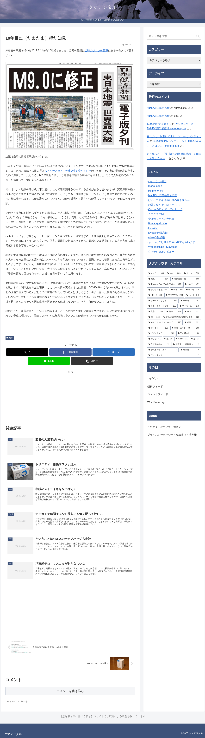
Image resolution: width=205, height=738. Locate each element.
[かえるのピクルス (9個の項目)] (163, 349)
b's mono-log (155, 190)
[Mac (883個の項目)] (174, 273)
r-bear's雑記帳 (156, 237)
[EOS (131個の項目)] (192, 311)
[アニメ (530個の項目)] (192, 273)
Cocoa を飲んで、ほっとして (165, 209)
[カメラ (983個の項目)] (156, 273)
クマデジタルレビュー (161, 251)
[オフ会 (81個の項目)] (154, 339)
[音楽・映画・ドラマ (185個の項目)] (162, 306)
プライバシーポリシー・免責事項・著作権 (172, 434)
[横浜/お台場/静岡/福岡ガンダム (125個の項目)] (181, 317)
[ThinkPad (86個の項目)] (188, 333)
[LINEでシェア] (49, 361)
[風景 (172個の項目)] (156, 311)
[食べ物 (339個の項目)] (193, 289)
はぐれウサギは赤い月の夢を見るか (169, 200)
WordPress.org (156, 402)
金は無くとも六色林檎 (161, 218)
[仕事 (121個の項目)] (192, 322)
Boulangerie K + (157, 223)
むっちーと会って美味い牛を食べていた (67, 170)
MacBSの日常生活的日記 (162, 195)
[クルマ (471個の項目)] (192, 284)
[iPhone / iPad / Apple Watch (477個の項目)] (165, 284)
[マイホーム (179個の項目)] (189, 306)
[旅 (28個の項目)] (168, 339)
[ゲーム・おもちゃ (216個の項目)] (163, 300)
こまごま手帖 (156, 214)
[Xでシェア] (27, 352)
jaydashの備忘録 (158, 232)
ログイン (152, 378)
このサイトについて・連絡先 (164, 427)
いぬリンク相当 (157, 181)
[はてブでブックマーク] (114, 352)
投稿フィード (155, 386)
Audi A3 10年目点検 (158, 108)
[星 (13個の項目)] (195, 339)
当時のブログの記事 (96, 50)
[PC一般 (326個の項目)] (155, 295)
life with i (153, 228)
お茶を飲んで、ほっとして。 (165, 204)
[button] (92, 361)
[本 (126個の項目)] (154, 317)
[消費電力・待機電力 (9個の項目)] (186, 344)
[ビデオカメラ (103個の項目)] (161, 333)
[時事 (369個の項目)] (177, 289)
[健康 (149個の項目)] (174, 311)
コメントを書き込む (70, 691)
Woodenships (156, 247)
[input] (174, 36)
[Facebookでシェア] (70, 352)
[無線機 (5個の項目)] (190, 349)
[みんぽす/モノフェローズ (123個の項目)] (165, 322)
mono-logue (155, 186)
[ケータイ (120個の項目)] (158, 328)
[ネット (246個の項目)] (193, 295)
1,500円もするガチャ (159, 124)
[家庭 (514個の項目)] (158, 279)
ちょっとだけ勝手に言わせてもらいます (171, 242)
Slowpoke (171, 247)
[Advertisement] (70, 397)
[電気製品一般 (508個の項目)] (185, 279)
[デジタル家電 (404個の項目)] (158, 289)
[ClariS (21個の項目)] (181, 339)
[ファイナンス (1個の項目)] (174, 355)
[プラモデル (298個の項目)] (174, 295)
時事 (9, 338)
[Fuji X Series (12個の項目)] (159, 344)
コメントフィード (157, 394)
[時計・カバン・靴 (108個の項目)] (185, 328)
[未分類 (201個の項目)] (190, 300)
